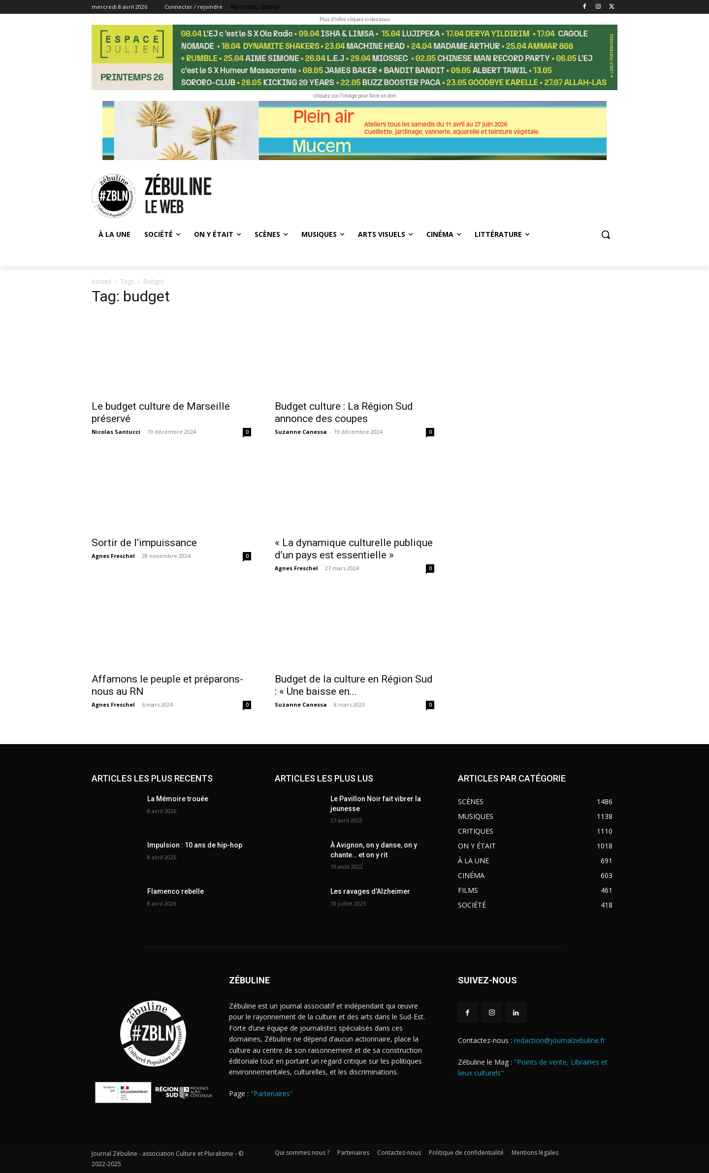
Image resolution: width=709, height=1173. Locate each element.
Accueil (101, 281)
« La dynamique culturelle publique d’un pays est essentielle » (354, 549)
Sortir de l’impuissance (144, 543)
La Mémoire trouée (177, 799)
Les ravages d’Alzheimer (370, 891)
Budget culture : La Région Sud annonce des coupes (344, 412)
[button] (605, 234)
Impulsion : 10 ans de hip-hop (194, 845)
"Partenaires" (272, 1093)
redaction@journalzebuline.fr (559, 1040)
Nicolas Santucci (116, 431)
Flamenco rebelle (175, 891)
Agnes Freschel (113, 555)
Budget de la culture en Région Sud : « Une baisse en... (354, 685)
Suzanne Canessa (301, 431)
